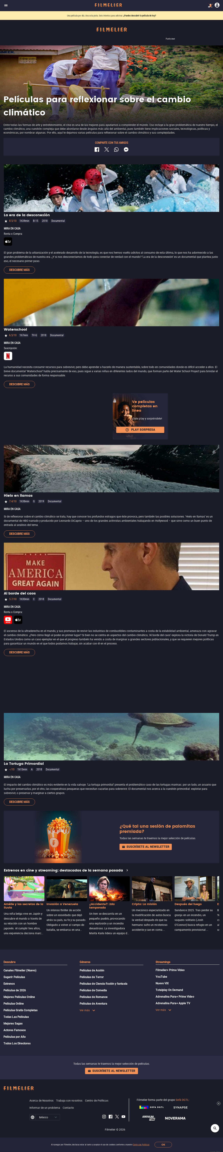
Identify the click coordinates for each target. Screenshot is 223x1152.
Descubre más (19, 270)
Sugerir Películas (14, 977)
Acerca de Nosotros (41, 1100)
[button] (56, 1117)
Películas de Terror (92, 977)
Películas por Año (14, 1036)
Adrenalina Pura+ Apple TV (173, 1003)
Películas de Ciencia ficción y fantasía (103, 983)
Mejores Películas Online (19, 997)
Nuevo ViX (162, 983)
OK (163, 1145)
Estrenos (9, 983)
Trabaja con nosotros (69, 1100)
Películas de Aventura (93, 1003)
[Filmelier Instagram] (104, 1117)
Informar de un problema (44, 1108)
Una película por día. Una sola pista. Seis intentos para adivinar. (95, 15)
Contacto (68, 1108)
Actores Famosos (14, 1030)
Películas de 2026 (14, 990)
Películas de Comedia (93, 990)
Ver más (87, 1010)
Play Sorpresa (140, 430)
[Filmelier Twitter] (117, 1117)
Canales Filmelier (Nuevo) (19, 970)
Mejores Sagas (12, 1023)
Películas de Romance (94, 997)
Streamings (163, 962)
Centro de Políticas (141, 1144)
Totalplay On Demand (169, 990)
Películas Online (13, 1003)
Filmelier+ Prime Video (170, 970)
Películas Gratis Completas (20, 1010)
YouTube (161, 976)
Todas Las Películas (16, 1017)
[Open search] (215, 1128)
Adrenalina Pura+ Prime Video (175, 996)
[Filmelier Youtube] (123, 1117)
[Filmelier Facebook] (110, 1117)
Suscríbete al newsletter (145, 846)
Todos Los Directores (16, 1043)
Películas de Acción (92, 970)
